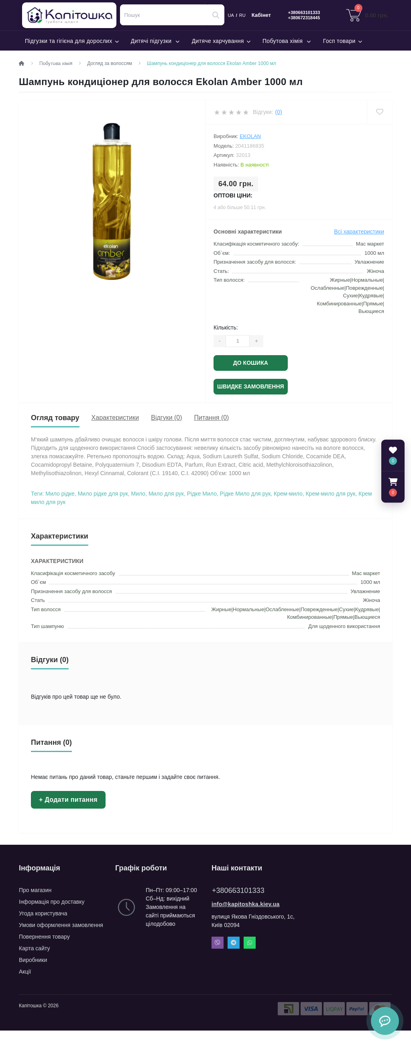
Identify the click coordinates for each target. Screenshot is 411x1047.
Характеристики (115, 417)
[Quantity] (238, 341)
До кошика (250, 363)
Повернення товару (44, 936)
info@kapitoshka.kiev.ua (246, 904)
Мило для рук (166, 493)
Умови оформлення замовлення (61, 925)
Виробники (33, 960)
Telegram (233, 942)
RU (242, 15)
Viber (217, 942)
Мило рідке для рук (103, 493)
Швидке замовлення (250, 386)
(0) (278, 112)
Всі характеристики (359, 231)
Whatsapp (249, 942)
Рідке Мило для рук (245, 493)
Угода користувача (43, 913)
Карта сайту (34, 948)
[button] (393, 487)
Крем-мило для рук (330, 493)
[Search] (216, 14)
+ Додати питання (68, 799)
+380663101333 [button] (238, 890)
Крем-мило (288, 493)
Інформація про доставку (51, 902)
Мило (138, 493)
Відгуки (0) (166, 417)
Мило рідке (60, 493)
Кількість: (226, 327)
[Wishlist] (379, 112)
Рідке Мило (202, 493)
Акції (25, 971)
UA (231, 15)
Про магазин (35, 890)
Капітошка (73, 15)
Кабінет (261, 15)
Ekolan (250, 136)
